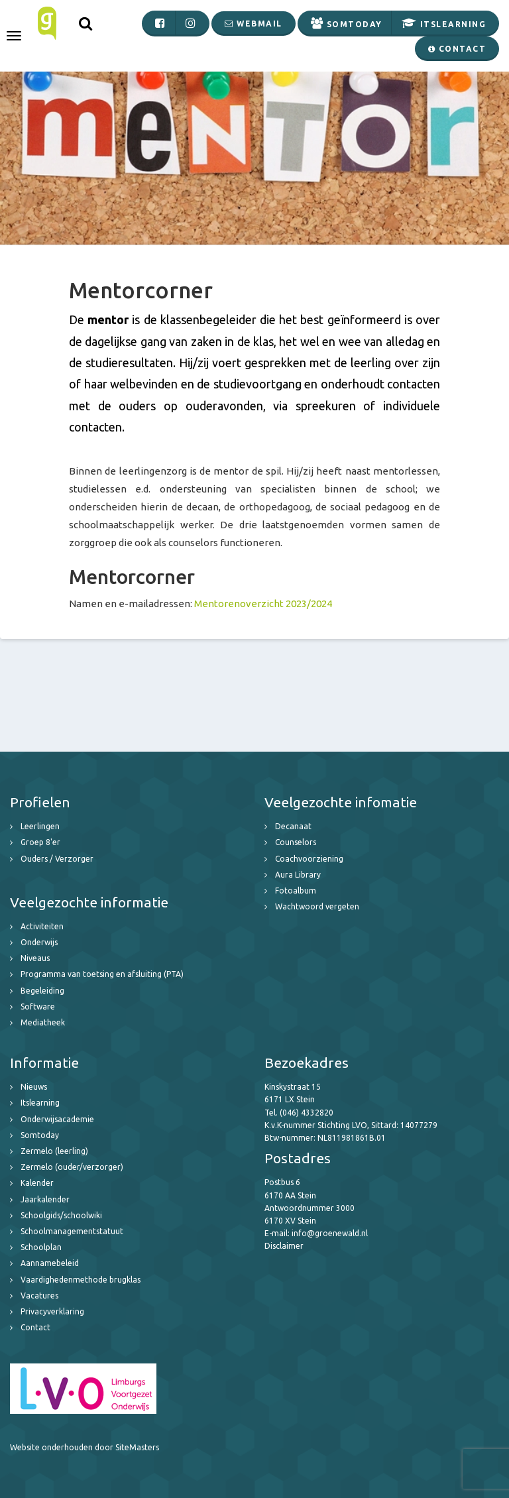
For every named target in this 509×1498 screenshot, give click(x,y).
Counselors (295, 842)
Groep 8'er (40, 842)
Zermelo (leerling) (54, 1151)
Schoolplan (41, 1247)
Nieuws (34, 1086)
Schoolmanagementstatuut (72, 1231)
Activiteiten (42, 926)
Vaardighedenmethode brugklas (81, 1279)
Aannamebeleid (50, 1263)
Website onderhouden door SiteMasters (84, 1447)
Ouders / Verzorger (57, 858)
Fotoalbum (295, 890)
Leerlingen (40, 826)
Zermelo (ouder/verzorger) (72, 1167)
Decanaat (293, 826)
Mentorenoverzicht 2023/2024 (263, 603)
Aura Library (298, 874)
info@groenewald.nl (330, 1233)
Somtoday (40, 1135)
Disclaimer (284, 1245)
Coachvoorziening (309, 858)
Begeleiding (42, 990)
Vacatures (39, 1295)
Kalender (37, 1183)
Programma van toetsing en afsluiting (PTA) (102, 974)
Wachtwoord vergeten (317, 906)
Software (38, 1006)
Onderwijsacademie (57, 1119)
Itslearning (40, 1102)
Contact (35, 1327)
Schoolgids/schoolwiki (61, 1215)
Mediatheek (43, 1022)
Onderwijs (39, 942)
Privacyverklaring (52, 1311)
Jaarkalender (45, 1199)
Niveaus (35, 958)
